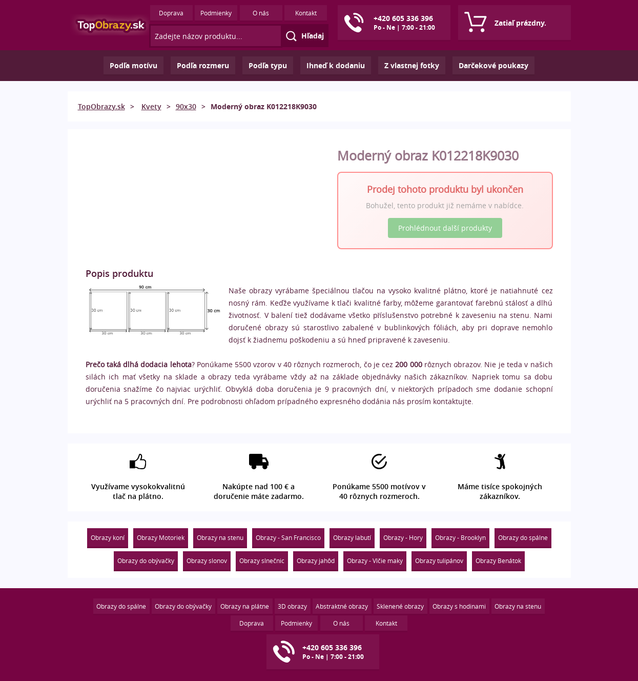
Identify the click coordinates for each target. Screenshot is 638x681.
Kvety (151, 106)
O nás (261, 13)
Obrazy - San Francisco (288, 537)
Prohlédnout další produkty (445, 228)
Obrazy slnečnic (261, 560)
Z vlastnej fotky (411, 65)
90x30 (186, 106)
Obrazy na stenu (220, 537)
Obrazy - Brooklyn (460, 537)
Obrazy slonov (207, 560)
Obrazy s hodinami (459, 606)
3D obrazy (292, 606)
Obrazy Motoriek (160, 537)
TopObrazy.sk (101, 106)
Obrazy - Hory (403, 537)
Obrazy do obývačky (145, 560)
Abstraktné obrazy (342, 606)
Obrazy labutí (352, 537)
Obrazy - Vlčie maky (375, 560)
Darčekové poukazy (493, 65)
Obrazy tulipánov (439, 560)
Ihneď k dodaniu (335, 65)
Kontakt (306, 13)
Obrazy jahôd (316, 560)
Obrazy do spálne (523, 537)
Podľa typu (268, 65)
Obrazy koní (108, 537)
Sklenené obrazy (400, 606)
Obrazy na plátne (244, 606)
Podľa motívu (133, 65)
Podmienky (216, 13)
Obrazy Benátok (498, 560)
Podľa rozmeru (203, 65)
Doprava (171, 13)
